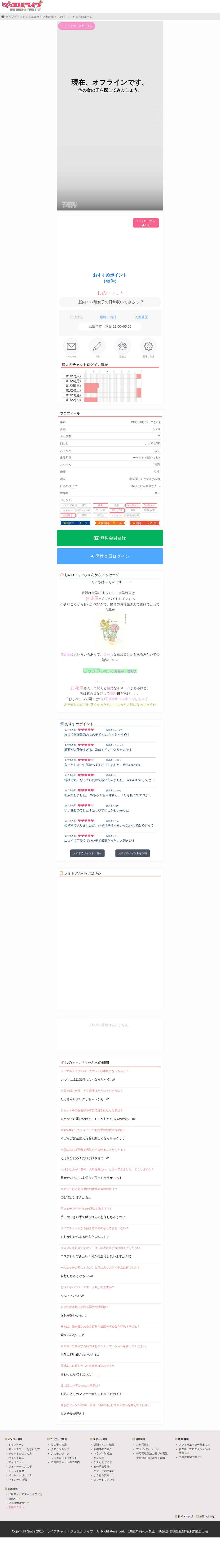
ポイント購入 (16, 1457)
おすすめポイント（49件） (110, 278)
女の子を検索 (59, 1444)
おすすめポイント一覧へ (87, 853)
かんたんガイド (103, 1462)
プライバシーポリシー (149, 1449)
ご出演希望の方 (190, 1457)
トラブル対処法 (103, 1453)
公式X (14, 1498)
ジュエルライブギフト (64, 1457)
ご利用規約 (142, 1444)
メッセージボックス (20, 1475)
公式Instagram (19, 1502)
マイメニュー (16, 1462)
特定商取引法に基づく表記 (151, 1453)
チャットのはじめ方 (20, 1453)
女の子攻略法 (101, 1466)
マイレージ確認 (18, 1479)
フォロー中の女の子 (20, 1466)
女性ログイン (16, 1507)
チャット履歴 (16, 1471)
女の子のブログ (60, 1453)
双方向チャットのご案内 (65, 1462)
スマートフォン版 (104, 1479)
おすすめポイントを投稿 (132, 853)
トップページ (16, 1444)
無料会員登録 (110, 538)
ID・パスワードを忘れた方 (24, 1449)
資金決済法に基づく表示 (150, 1457)
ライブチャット (58, 1531)
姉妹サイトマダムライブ (25, 1494)
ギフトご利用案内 (104, 1471)
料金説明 (99, 1457)
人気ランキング (60, 1449)
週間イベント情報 (104, 1444)
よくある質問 (101, 1475)
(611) (145, 225)
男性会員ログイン (110, 556)
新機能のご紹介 (103, 1449)
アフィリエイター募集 (194, 1444)
